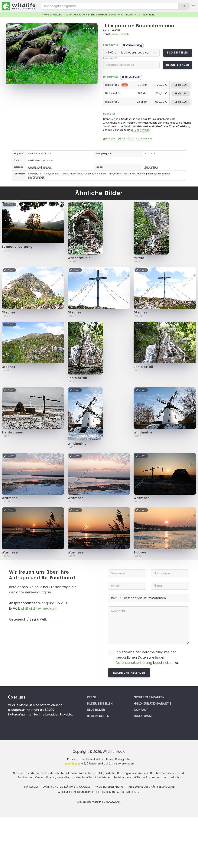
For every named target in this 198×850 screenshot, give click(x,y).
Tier (40, 173)
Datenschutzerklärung (134, 662)
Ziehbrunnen (12, 432)
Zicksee (140, 552)
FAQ (121, 138)
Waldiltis (88, 173)
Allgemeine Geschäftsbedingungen (152, 787)
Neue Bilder (96, 710)
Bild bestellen (177, 52)
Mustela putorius (146, 173)
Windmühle (77, 444)
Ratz (110, 173)
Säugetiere (34, 166)
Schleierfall (77, 378)
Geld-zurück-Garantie (152, 704)
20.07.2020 (150, 153)
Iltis (126, 173)
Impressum (31, 787)
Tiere (46, 173)
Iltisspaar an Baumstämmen (138, 26)
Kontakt (109, 138)
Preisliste (129, 126)
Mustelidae (76, 173)
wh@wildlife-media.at (39, 608)
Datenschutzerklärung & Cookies (66, 787)
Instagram (142, 716)
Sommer (32, 173)
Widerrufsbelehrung (109, 787)
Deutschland (151, 166)
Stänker (118, 173)
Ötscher (8, 312)
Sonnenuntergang (17, 247)
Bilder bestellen (99, 704)
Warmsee (10, 498)
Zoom (88, 28)
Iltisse (132, 173)
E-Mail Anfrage (140, 129)
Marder (64, 173)
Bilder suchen (98, 716)
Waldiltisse (100, 173)
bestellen (181, 84)
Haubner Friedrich (118, 34)
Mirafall (140, 258)
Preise (91, 697)
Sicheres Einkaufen (140, 138)
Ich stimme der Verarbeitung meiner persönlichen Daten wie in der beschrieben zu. (147, 657)
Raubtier (54, 173)
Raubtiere (46, 166)
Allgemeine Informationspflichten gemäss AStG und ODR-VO (99, 792)
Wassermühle (79, 258)
